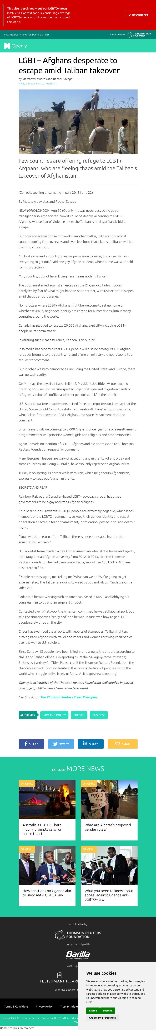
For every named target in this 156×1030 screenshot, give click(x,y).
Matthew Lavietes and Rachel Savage (47, 78)
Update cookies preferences (17, 1027)
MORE (78, 768)
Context (26, 13)
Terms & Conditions (16, 1006)
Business (98, 715)
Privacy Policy (44, 1006)
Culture (79, 715)
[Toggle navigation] (149, 15)
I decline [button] (107, 1010)
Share (31, 743)
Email (122, 743)
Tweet (61, 743)
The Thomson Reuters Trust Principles (68, 697)
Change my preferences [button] (102, 1017)
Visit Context (138, 15)
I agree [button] (93, 1010)
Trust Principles (69, 1006)
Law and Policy (54, 715)
